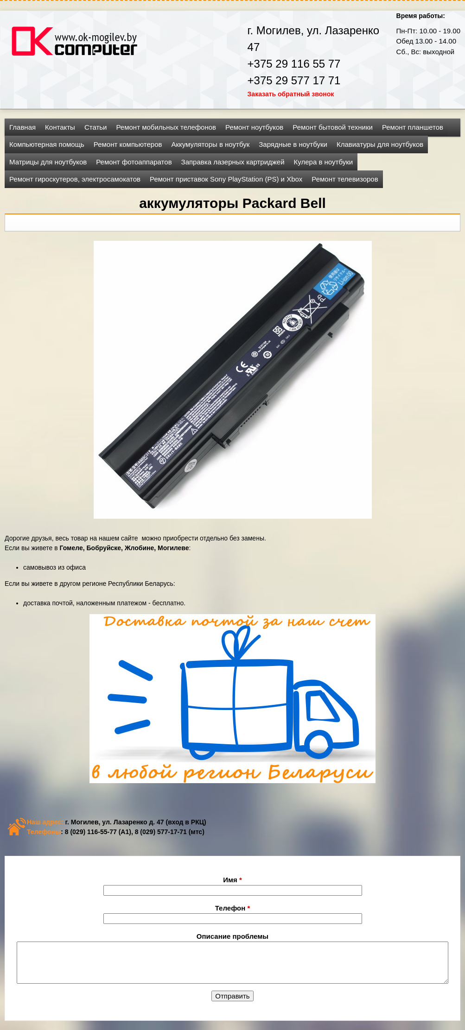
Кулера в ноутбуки (323, 162)
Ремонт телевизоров (345, 179)
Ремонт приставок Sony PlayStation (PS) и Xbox (226, 179)
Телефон (232, 908)
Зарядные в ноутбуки (293, 144)
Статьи (95, 127)
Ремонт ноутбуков (254, 127)
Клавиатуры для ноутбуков (380, 144)
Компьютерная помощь (46, 144)
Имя (232, 880)
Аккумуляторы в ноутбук (210, 144)
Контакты (60, 127)
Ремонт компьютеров (128, 144)
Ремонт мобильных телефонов (166, 127)
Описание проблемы (232, 936)
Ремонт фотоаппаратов (134, 162)
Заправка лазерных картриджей (233, 162)
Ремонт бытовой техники (333, 127)
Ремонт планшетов (412, 127)
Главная (22, 127)
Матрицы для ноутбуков (48, 162)
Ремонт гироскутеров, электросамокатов (74, 179)
